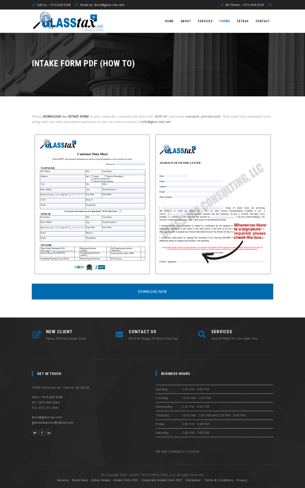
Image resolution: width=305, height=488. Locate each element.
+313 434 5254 (48, 402)
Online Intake (100, 480)
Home (169, 21)
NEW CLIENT (59, 331)
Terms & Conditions (218, 480)
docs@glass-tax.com (109, 5)
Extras (243, 21)
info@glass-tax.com (156, 122)
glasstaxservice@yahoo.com (52, 422)
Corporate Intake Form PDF (162, 480)
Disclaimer (193, 480)
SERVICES (221, 331)
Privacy (242, 480)
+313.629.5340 (60, 5)
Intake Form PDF (126, 480)
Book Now (80, 480)
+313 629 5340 (52, 397)
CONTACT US (143, 331)
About (186, 21)
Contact (263, 21)
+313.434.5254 (253, 5)
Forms (224, 21)
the (66, 116)
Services (205, 21)
